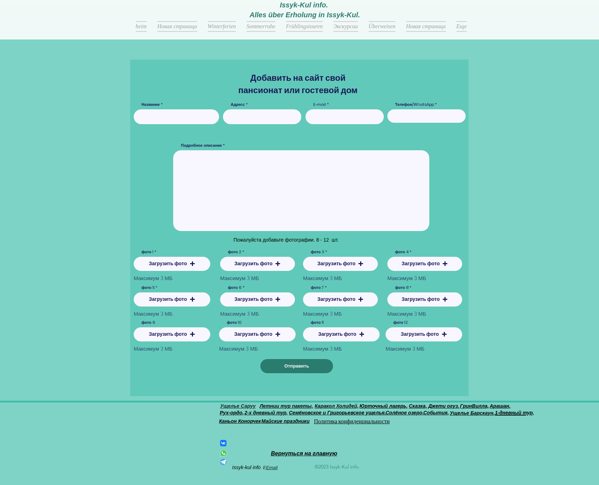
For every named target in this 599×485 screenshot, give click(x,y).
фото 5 (148, 288)
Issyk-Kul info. (304, 5)
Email (272, 467)
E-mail (319, 105)
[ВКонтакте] (223, 443)
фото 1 (147, 252)
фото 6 (235, 288)
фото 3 (317, 252)
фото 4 (402, 252)
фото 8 (402, 288)
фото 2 (234, 252)
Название (151, 105)
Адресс (238, 105)
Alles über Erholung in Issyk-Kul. (304, 15)
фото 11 (317, 323)
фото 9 (148, 323)
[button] (172, 264)
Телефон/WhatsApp (414, 105)
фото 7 (317, 288)
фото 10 (234, 323)
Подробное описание (201, 145)
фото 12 (400, 323)
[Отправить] (296, 366)
